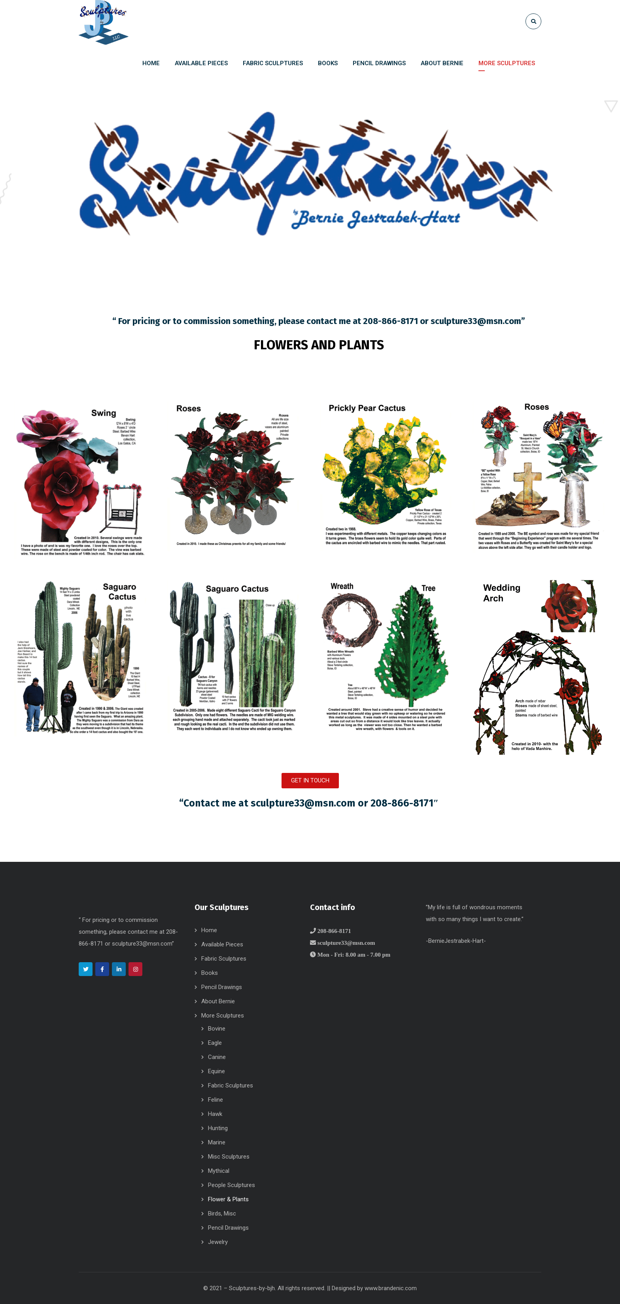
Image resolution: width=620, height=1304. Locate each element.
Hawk (215, 1113)
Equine (216, 1071)
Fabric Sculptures (223, 958)
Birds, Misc (222, 1213)
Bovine (216, 1028)
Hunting (218, 1128)
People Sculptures (231, 1185)
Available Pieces (222, 944)
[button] (310, 780)
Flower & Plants (228, 1199)
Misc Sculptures (229, 1156)
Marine (216, 1142)
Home (209, 930)
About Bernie (218, 1001)
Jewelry (218, 1242)
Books (209, 972)
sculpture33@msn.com (476, 321)
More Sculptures (222, 1015)
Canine (217, 1057)
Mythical (218, 1170)
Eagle (215, 1042)
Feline (215, 1099)
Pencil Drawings (221, 987)
